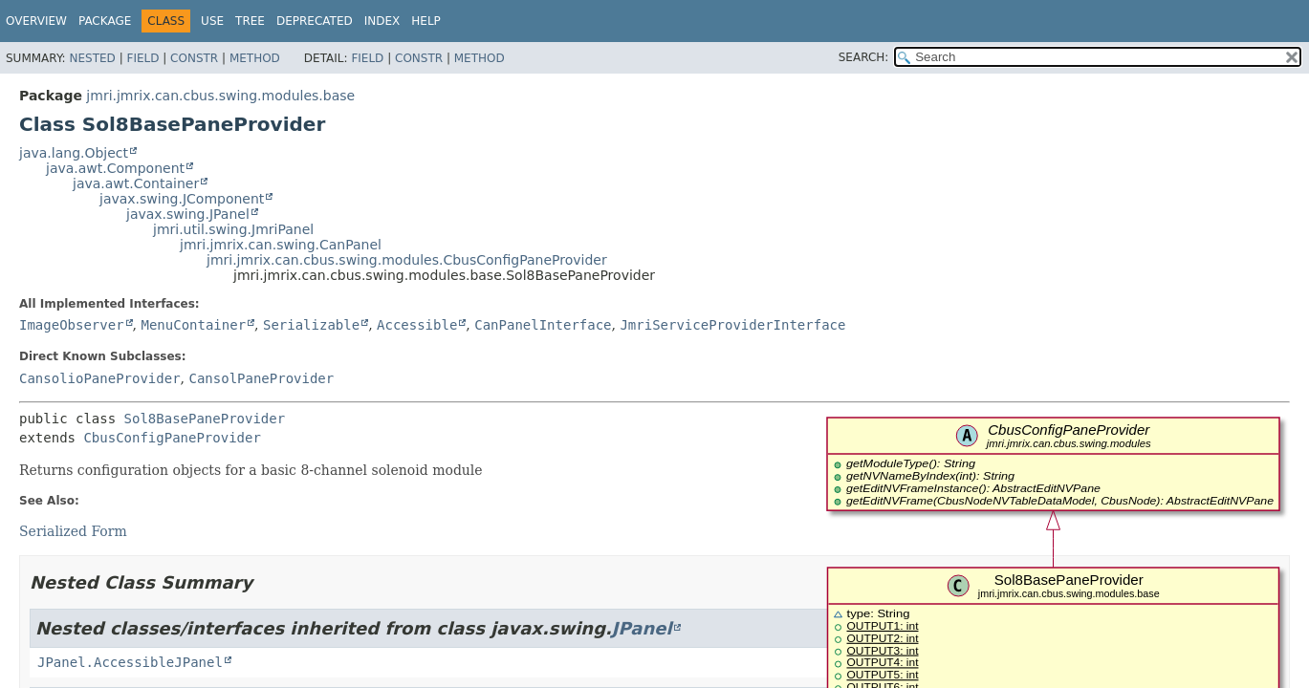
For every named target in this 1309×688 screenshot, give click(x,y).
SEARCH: (864, 57)
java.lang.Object (73, 153)
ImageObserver (71, 325)
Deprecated (314, 21)
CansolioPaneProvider (100, 378)
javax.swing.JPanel (188, 214)
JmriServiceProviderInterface (732, 325)
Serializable (311, 325)
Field (142, 58)
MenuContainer (193, 325)
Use (212, 21)
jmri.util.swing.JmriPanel (233, 229)
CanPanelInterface (542, 325)
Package (104, 21)
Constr (194, 58)
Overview (36, 21)
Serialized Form (73, 531)
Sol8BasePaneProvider (205, 418)
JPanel (642, 628)
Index (382, 21)
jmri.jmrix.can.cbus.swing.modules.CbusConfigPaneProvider (407, 260)
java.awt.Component (115, 168)
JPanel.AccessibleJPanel (130, 662)
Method (254, 58)
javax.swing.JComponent (181, 198)
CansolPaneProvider (261, 378)
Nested (92, 58)
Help (426, 21)
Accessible (417, 325)
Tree (250, 21)
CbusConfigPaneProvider (171, 437)
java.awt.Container (136, 183)
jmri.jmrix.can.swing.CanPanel (281, 244)
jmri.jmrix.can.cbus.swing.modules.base (220, 95)
